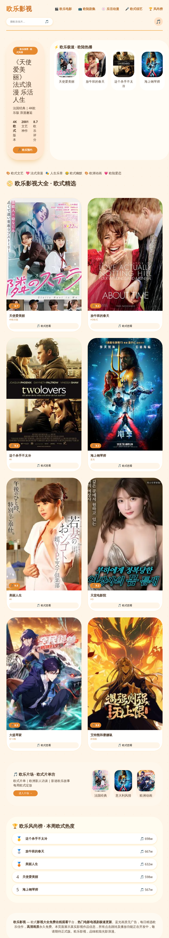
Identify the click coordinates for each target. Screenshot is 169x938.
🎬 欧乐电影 (63, 9)
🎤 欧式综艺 (133, 9)
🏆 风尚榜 (156, 9)
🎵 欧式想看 (44, 325)
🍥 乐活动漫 (110, 9)
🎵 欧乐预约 (25, 149)
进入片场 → (25, 793)
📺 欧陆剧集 (86, 9)
